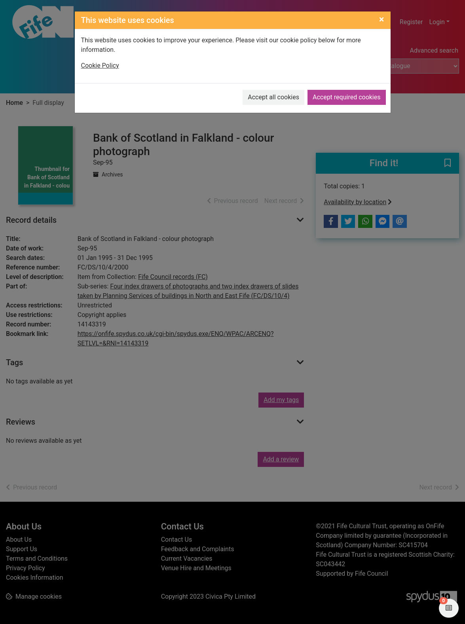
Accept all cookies (273, 97)
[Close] (382, 19)
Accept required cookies (347, 97)
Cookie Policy (100, 65)
